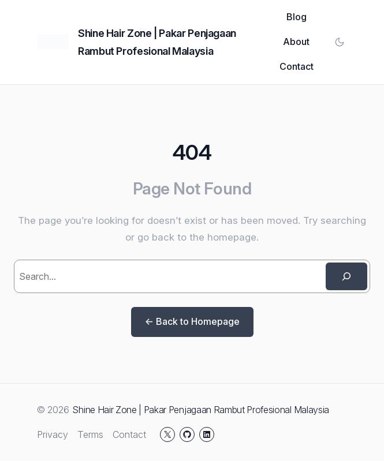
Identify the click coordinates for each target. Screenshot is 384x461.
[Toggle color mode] (339, 42)
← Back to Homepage (192, 321)
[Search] (346, 276)
